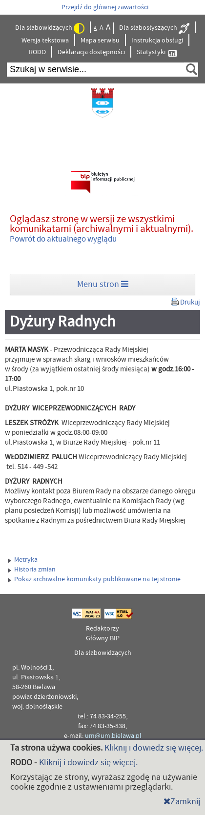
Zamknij (182, 801)
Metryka (23, 559)
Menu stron (102, 284)
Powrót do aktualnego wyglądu (63, 239)
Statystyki (157, 52)
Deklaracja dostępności (91, 52)
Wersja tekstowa (45, 40)
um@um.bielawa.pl (113, 736)
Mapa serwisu (100, 40)
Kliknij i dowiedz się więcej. (153, 748)
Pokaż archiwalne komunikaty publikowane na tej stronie (94, 579)
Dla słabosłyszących (154, 28)
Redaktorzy (102, 628)
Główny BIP (103, 638)
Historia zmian (32, 569)
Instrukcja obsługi (157, 40)
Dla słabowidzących (49, 28)
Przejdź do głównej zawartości (105, 7)
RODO (37, 52)
